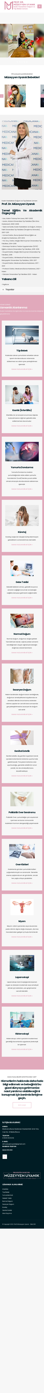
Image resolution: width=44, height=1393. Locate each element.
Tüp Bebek (5, 1258)
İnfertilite (5, 1255)
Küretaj (4, 1273)
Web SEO (33, 1290)
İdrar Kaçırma (7, 1279)
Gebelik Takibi (7, 1264)
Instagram (5, 1191)
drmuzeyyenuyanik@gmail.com (13, 1179)
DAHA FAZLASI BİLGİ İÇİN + (22, 369)
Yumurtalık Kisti (7, 1261)
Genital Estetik (7, 1276)
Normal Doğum (7, 1267)
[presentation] (1, 96)
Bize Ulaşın (22, 1140)
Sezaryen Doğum (8, 1270)
